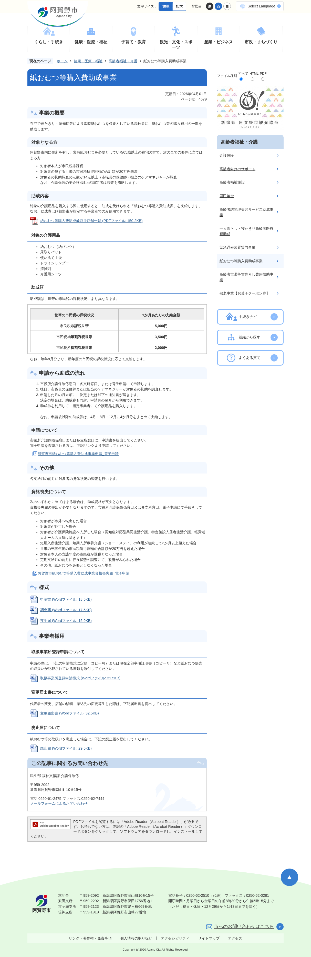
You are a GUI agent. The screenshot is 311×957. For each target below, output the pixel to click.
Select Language (261, 6)
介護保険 (227, 155)
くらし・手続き (48, 42)
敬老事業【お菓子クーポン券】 (245, 293)
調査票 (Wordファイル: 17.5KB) (66, 610)
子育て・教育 (133, 42)
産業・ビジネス (218, 42)
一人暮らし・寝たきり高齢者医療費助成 (246, 231)
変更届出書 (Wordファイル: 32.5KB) (69, 713)
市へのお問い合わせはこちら (244, 926)
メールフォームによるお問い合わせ (59, 803)
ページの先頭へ (289, 877)
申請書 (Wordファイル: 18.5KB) (66, 599)
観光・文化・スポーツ (176, 45)
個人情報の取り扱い (136, 938)
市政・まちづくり (261, 42)
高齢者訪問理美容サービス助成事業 (246, 212)
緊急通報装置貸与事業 (237, 247)
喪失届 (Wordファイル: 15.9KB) (66, 621)
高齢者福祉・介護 (123, 61)
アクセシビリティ (175, 938)
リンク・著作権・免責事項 (90, 938)
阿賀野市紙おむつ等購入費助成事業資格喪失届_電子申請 (83, 573)
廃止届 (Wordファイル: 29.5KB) (66, 748)
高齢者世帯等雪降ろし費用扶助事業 (246, 277)
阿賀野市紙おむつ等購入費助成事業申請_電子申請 (78, 454)
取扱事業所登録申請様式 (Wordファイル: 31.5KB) (80, 678)
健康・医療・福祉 (91, 42)
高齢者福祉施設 (232, 182)
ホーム (62, 61)
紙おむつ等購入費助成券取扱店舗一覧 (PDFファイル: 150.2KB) (91, 221)
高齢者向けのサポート (237, 169)
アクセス (235, 938)
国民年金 (227, 196)
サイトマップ (209, 938)
